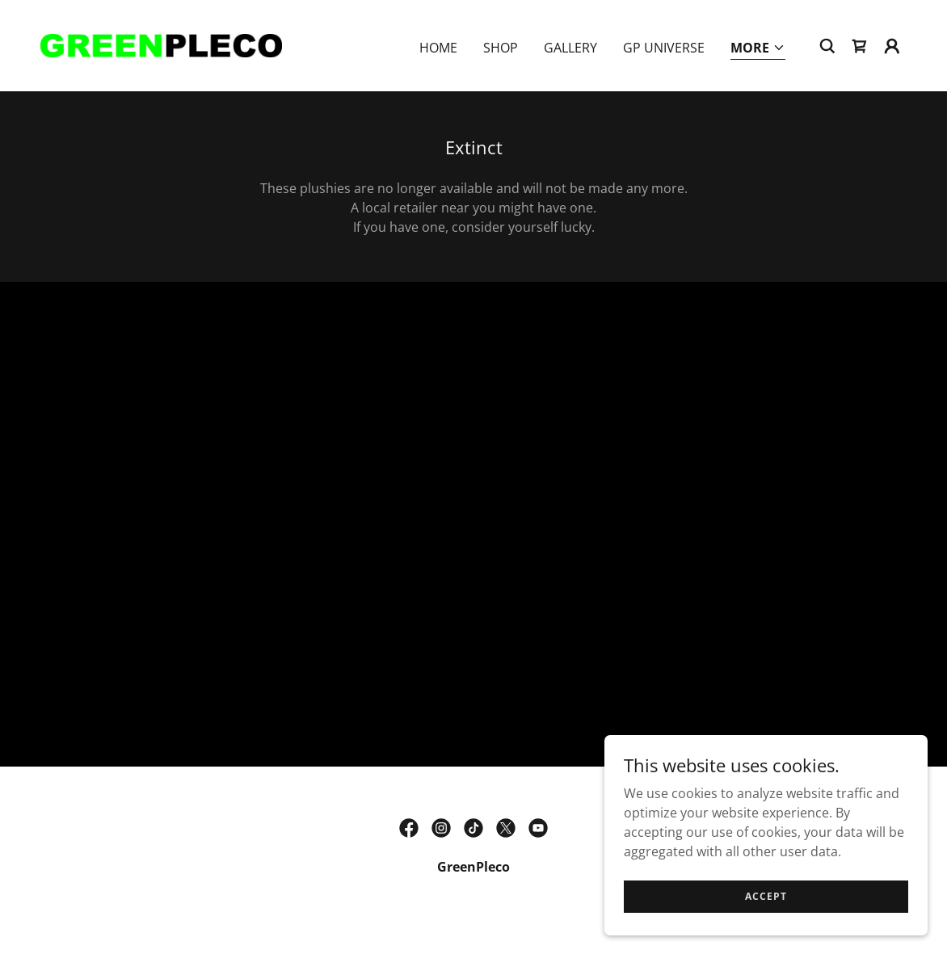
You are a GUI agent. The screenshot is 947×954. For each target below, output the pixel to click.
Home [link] (438, 48)
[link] (160, 44)
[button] (757, 49)
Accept (766, 896)
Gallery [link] (570, 48)
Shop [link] (500, 48)
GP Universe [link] (664, 48)
